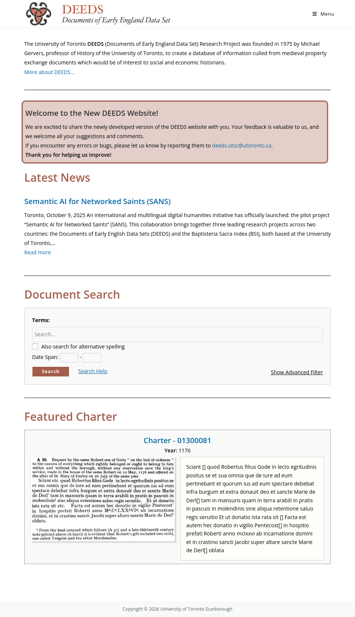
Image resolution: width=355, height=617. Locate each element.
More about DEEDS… (49, 72)
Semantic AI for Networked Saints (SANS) (97, 201)
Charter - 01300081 (177, 440)
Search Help (92, 371)
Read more (37, 252)
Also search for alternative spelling (83, 346)
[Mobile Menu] (323, 13)
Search (51, 371)
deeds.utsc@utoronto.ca (241, 145)
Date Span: (45, 356)
